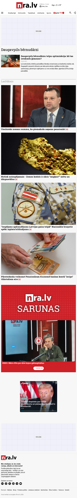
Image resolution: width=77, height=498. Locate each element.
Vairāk (39, 368)
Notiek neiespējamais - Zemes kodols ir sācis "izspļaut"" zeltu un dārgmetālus (35, 178)
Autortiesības (44, 490)
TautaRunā (31, 13)
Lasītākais (7, 81)
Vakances (61, 490)
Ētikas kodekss (53, 490)
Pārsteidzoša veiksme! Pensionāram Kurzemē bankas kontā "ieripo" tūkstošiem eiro (37, 278)
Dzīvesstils (22, 13)
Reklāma (9, 490)
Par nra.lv (3, 490)
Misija (14, 490)
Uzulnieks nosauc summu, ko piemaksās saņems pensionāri (33, 129)
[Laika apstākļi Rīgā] (56, 5)
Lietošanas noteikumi (34, 490)
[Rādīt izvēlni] (2, 13)
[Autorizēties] (75, 13)
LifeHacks (40, 13)
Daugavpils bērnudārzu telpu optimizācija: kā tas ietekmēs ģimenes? (47, 57)
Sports (49, 13)
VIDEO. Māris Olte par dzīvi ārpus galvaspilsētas (23, 363)
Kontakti (67, 490)
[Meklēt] (70, 13)
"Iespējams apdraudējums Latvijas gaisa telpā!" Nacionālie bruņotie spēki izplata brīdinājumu (37, 228)
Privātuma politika (22, 490)
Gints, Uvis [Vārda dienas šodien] (44, 6)
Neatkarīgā (12, 13)
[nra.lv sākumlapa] (26, 5)
